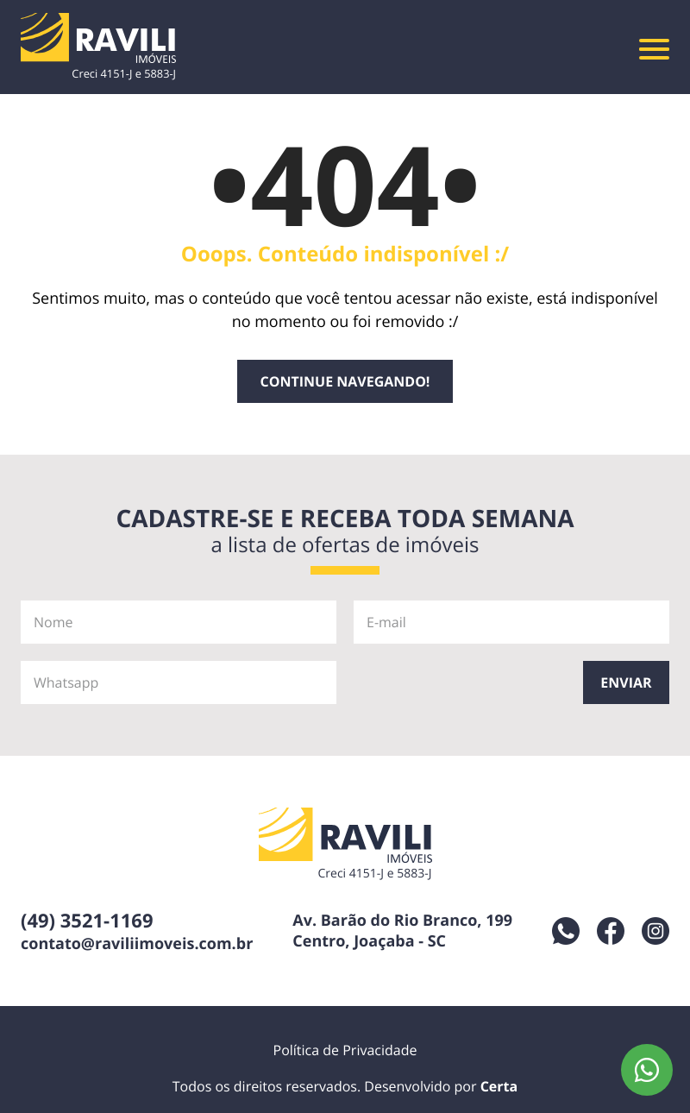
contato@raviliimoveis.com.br (137, 944)
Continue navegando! (345, 381)
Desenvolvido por (441, 1086)
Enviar (625, 682)
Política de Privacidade (345, 1050)
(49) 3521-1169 (87, 921)
